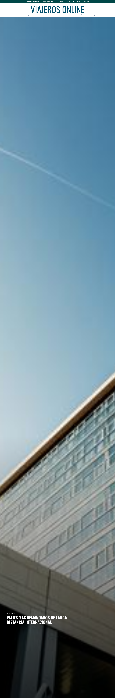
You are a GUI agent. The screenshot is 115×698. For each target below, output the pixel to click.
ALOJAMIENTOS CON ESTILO (63, 2)
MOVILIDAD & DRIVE (48, 2)
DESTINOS (86, 2)
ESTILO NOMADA (77, 2)
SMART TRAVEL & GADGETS (33, 2)
